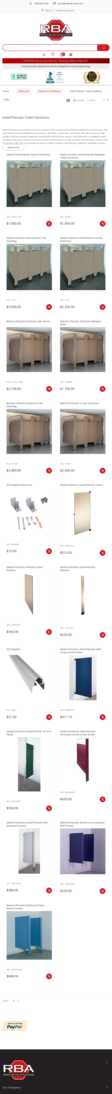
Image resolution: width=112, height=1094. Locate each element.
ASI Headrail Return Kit (19, 484)
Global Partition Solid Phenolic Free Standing (26, 239)
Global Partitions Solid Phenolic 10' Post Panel (29, 733)
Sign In (48, 10)
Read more (13, 147)
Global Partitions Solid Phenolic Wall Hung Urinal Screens (80, 651)
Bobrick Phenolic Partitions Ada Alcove (28, 321)
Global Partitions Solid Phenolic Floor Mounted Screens (27, 824)
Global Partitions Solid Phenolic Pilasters (78, 569)
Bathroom (23, 91)
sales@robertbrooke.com (70, 3)
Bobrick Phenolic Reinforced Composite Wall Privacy (82, 824)
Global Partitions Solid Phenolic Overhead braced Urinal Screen (78, 733)
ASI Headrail (13, 649)
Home (5, 91)
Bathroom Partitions (49, 91)
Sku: (9, 216)
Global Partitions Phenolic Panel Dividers (25, 569)
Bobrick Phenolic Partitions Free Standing (25, 405)
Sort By (80, 100)
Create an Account (65, 10)
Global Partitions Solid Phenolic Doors (81, 484)
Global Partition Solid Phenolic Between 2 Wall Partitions (82, 156)
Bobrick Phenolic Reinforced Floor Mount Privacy (26, 907)
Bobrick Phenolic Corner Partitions (79, 403)
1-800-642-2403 (41, 3)
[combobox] (50, 48)
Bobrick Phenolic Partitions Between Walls (80, 323)
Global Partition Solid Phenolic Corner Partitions (81, 239)
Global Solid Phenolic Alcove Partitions (28, 154)
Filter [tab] (6, 99)
